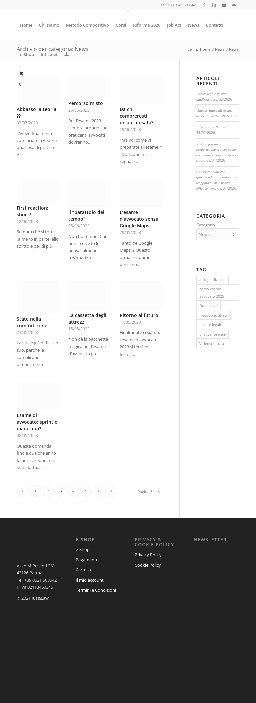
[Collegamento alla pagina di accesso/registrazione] (66, 54)
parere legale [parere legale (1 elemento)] (210, 323)
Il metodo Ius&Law (210, 127)
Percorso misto (85, 103)
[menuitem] (26, 25)
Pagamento (87, 560)
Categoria (205, 225)
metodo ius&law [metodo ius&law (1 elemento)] (213, 314)
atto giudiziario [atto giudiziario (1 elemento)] (212, 278)
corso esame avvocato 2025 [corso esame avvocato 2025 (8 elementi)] (211, 291)
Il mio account (90, 580)
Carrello (83, 570)
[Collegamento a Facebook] (204, 5)
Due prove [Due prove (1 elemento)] (208, 304)
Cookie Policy (148, 565)
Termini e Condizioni (96, 590)
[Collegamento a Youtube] (224, 5)
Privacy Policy (148, 555)
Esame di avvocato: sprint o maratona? (37, 422)
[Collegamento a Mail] (234, 5)
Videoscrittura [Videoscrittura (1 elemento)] (211, 342)
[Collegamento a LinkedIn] (214, 5)
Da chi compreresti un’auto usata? (136, 116)
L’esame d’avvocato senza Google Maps (139, 219)
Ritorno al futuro (139, 315)
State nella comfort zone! (33, 322)
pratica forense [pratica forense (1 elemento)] (212, 333)
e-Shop (83, 549)
